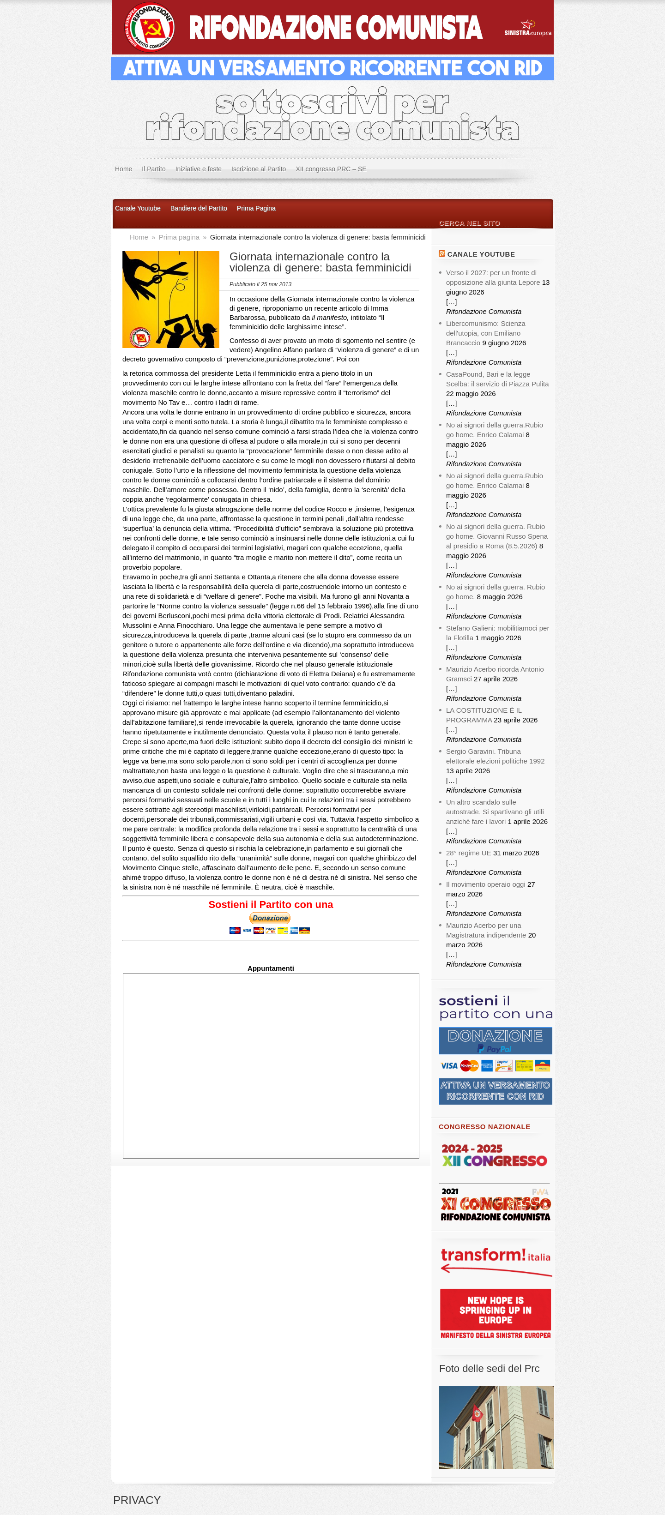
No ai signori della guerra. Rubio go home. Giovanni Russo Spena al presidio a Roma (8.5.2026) (497, 536)
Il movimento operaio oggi (486, 884)
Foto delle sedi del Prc (489, 1368)
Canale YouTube (481, 254)
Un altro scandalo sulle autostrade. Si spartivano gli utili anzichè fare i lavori (495, 811)
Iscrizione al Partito (258, 169)
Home (123, 169)
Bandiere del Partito (198, 208)
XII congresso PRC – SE (331, 169)
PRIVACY (137, 1500)
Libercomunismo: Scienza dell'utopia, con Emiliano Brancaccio (486, 333)
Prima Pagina (256, 208)
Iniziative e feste (198, 169)
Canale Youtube (138, 208)
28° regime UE (468, 853)
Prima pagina (180, 237)
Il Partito (153, 169)
